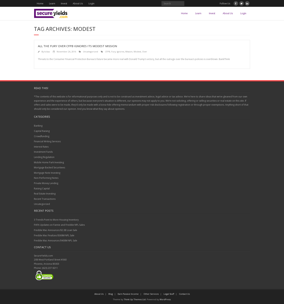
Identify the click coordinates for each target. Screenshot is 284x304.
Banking (38, 125)
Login (91, 3)
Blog (110, 293)
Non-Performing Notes (46, 178)
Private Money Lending (46, 183)
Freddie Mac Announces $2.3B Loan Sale (55, 230)
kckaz (47, 51)
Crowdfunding (41, 136)
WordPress (165, 299)
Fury (113, 51)
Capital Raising (42, 131)
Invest (64, 3)
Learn (52, 3)
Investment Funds (43, 151)
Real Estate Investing (45, 193)
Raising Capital (42, 188)
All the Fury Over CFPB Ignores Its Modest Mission (77, 46)
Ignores (120, 51)
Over (144, 51)
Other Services (151, 293)
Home (40, 3)
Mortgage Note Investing (47, 172)
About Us (78, 3)
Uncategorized (90, 51)
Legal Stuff (169, 293)
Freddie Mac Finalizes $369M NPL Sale (54, 235)
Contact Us (184, 293)
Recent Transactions (45, 199)
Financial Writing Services (47, 141)
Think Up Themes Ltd (135, 299)
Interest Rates (41, 146)
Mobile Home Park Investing (49, 162)
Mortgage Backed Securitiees (49, 167)
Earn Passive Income (128, 293)
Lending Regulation (44, 157)
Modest (137, 51)
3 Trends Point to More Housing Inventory (56, 219)
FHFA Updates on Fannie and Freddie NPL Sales (59, 224)
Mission (129, 51)
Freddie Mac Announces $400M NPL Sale (55, 240)
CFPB (107, 51)
